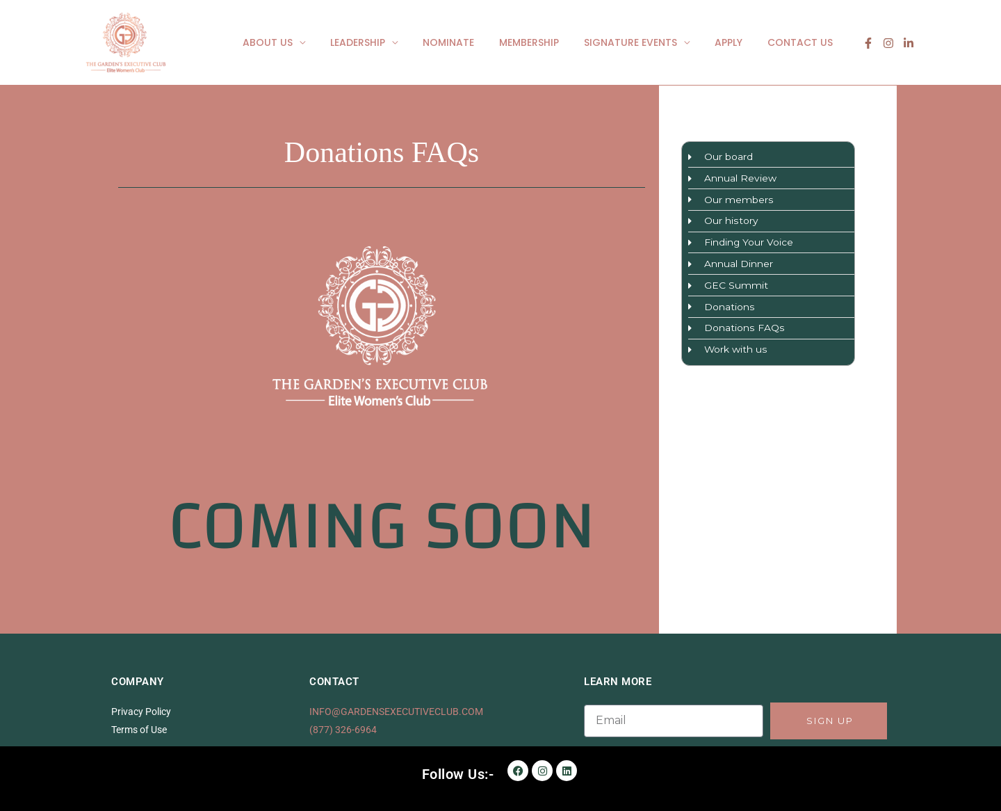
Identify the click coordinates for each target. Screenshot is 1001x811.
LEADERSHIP (388, 42)
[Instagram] (888, 43)
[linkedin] (909, 43)
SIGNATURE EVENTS (644, 42)
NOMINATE (473, 42)
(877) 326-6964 (343, 729)
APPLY (737, 42)
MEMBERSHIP (548, 42)
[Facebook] (868, 43)
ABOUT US (304, 42)
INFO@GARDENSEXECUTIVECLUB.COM (396, 711)
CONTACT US (803, 42)
